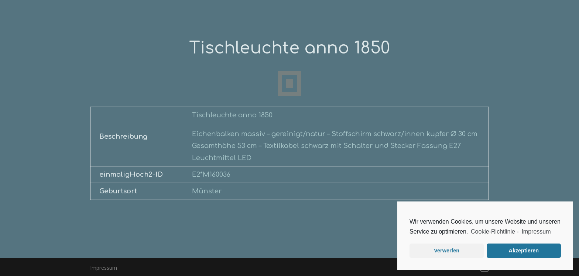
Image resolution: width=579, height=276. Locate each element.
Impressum (103, 267)
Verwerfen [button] (446, 250)
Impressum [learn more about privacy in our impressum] (536, 231)
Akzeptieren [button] (524, 250)
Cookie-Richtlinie (493, 231)
